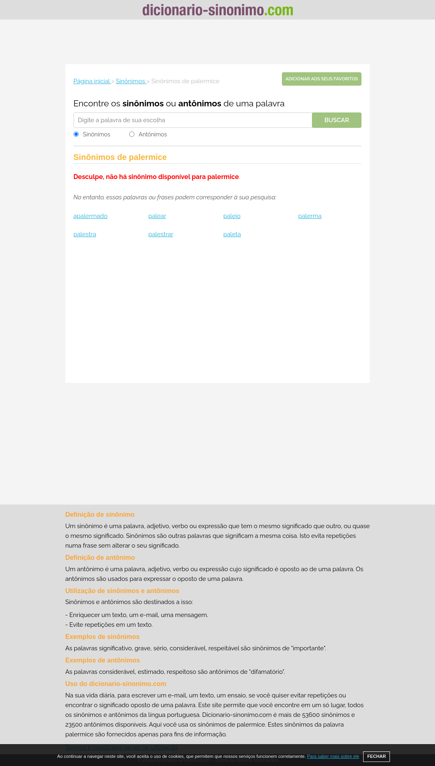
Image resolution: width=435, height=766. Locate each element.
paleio (232, 216)
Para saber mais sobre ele (333, 756)
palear (157, 216)
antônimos (199, 103)
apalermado (91, 216)
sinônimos (143, 103)
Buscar (337, 120)
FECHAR (376, 756)
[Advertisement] (218, 42)
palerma (310, 216)
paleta (232, 234)
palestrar (160, 234)
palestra (85, 234)
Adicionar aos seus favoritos (322, 79)
